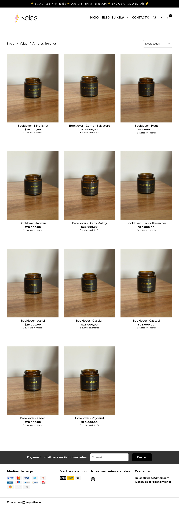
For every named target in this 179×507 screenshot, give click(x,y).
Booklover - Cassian (89, 320)
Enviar (142, 457)
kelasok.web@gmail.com (152, 478)
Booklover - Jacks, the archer (146, 223)
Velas (24, 43)
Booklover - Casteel (146, 320)
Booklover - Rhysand (89, 418)
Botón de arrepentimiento (153, 481)
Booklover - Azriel (33, 320)
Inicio (94, 17)
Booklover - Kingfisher (32, 125)
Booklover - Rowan (33, 223)
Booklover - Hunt (146, 125)
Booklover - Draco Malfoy (89, 223)
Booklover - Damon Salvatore (89, 125)
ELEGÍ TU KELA (115, 17)
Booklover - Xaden (32, 418)
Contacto (140, 17)
